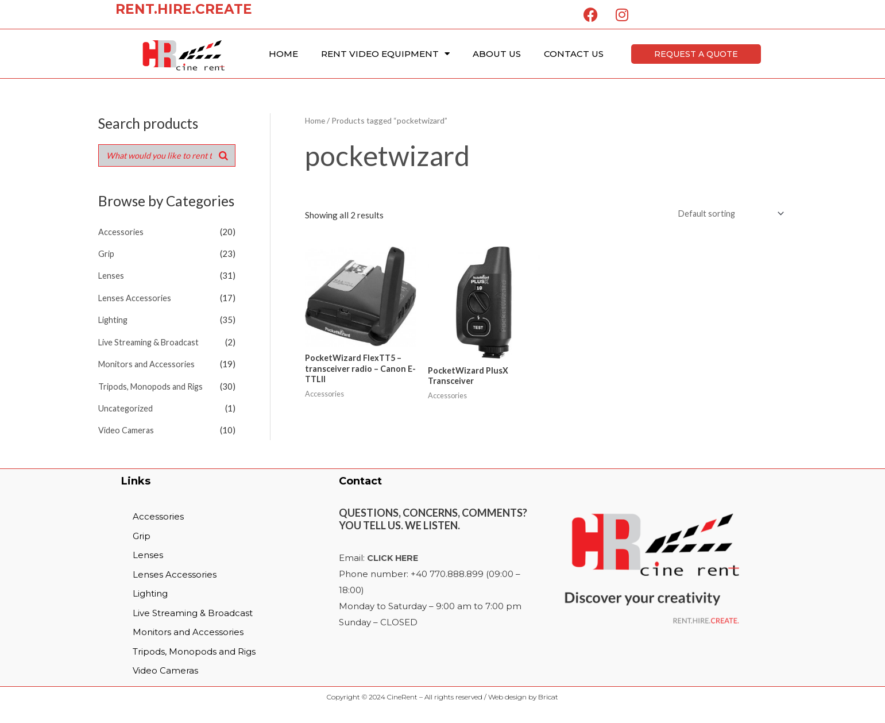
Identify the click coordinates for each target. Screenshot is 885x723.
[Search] (223, 156)
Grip (106, 253)
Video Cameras (127, 427)
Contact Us (574, 53)
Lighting (114, 319)
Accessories (121, 232)
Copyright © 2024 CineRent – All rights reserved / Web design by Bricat (442, 699)
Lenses (111, 275)
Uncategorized (126, 406)
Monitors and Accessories (148, 362)
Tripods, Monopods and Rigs (152, 384)
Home (283, 53)
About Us (497, 53)
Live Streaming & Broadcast (151, 340)
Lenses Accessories (135, 297)
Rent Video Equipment (385, 54)
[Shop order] (727, 214)
